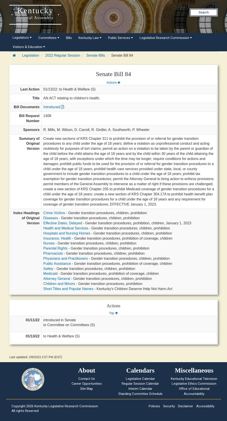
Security (169, 406)
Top (113, 313)
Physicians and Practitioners (65, 258)
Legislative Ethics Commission (194, 384)
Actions (113, 82)
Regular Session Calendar (140, 384)
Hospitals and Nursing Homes (66, 233)
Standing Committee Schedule (140, 394)
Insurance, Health (57, 238)
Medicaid (50, 273)
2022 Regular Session (62, 55)
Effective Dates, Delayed (62, 223)
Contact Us (86, 379)
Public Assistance (57, 263)
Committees (48, 38)
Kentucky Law (90, 38)
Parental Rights (55, 248)
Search (204, 12)
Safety (48, 269)
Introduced (53, 107)
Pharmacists (53, 253)
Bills (69, 38)
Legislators (22, 38)
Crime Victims (54, 213)
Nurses (49, 243)
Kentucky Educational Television (194, 379)
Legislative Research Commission (166, 38)
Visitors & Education (29, 47)
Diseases (50, 218)
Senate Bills (95, 55)
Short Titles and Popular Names (68, 289)
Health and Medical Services (65, 228)
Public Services (120, 38)
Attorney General (56, 279)
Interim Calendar (140, 389)
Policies (154, 406)
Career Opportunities (87, 384)
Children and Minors (59, 284)
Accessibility (205, 406)
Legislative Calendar (140, 379)
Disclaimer (185, 406)
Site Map (86, 389)
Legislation (30, 55)
